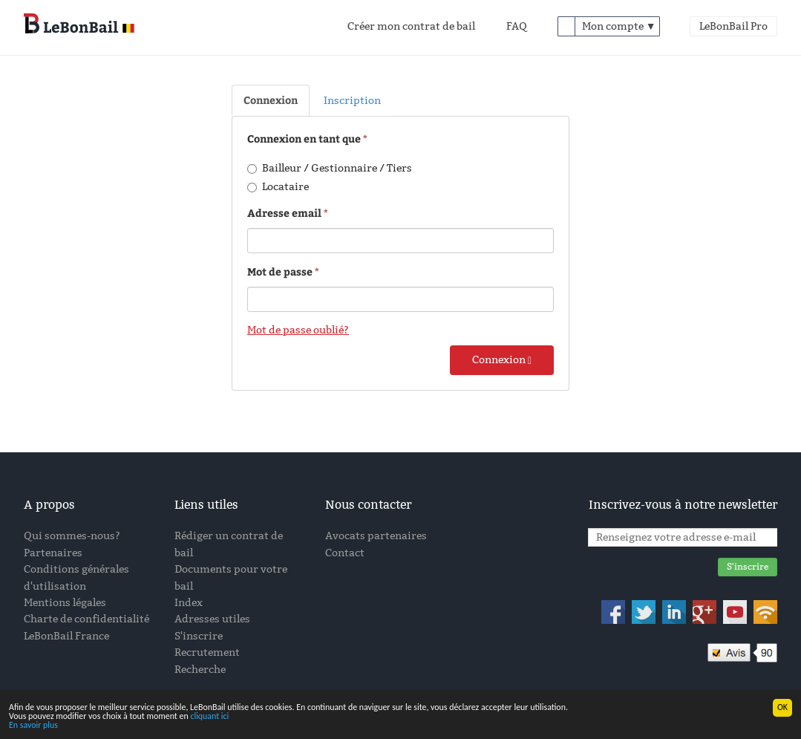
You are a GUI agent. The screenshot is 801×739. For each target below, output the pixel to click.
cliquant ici (209, 717)
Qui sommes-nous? (72, 536)
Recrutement (207, 652)
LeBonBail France (66, 636)
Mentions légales (65, 602)
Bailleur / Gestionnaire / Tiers (329, 168)
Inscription (352, 100)
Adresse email (284, 213)
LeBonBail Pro (733, 26)
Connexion (270, 100)
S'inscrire (198, 636)
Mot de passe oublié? (298, 330)
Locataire (278, 186)
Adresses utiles (212, 619)
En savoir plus (33, 725)
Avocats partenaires (376, 536)
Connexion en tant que (305, 138)
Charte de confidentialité (86, 619)
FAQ (516, 26)
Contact (344, 553)
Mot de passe (280, 271)
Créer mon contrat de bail (411, 26)
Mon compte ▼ (619, 26)
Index (188, 602)
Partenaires (53, 553)
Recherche (200, 669)
